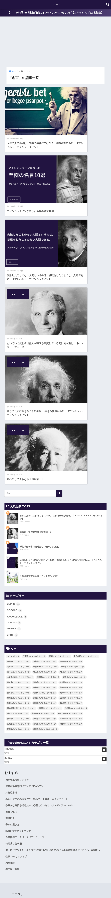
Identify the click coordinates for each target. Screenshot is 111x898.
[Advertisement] (55, 42)
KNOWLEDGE (17, 369)
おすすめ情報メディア (17, 533)
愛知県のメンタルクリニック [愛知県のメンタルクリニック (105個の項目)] (18, 451)
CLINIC (13, 356)
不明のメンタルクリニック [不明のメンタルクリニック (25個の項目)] (59, 409)
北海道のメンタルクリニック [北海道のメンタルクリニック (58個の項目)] (18, 420)
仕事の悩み (9, 502)
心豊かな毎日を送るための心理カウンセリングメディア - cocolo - (41, 558)
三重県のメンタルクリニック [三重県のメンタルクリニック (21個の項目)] (34, 409)
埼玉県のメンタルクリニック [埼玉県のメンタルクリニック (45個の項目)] (44, 425)
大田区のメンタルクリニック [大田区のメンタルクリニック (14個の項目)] (71, 425)
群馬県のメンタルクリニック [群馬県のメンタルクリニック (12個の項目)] (71, 472)
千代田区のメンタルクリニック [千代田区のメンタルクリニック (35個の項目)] (45, 420)
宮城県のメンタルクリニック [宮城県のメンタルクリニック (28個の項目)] (18, 435)
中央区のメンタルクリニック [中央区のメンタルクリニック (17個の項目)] (18, 415)
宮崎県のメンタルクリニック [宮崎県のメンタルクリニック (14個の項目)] (44, 435)
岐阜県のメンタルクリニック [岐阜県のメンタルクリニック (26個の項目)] (71, 435)
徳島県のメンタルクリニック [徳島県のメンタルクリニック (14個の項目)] (18, 446)
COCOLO (14, 363)
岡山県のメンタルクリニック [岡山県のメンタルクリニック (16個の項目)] (18, 441)
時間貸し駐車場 (14, 597)
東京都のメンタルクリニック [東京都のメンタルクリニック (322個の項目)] (44, 456)
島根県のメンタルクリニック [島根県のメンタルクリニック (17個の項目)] (44, 441)
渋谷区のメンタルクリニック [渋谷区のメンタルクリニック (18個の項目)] (76, 461)
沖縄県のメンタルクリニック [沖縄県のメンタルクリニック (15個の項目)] (49, 461)
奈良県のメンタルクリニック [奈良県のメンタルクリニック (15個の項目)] (74, 430)
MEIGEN (14, 381)
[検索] (59, 246)
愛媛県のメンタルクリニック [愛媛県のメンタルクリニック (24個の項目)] (71, 446)
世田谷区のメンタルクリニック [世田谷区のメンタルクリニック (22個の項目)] (86, 409)
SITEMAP (90, 890)
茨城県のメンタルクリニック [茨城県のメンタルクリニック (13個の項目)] (18, 477)
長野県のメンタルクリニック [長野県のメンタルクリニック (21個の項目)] (71, 477)
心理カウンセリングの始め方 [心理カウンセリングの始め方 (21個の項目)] (44, 446)
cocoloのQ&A (77, 890)
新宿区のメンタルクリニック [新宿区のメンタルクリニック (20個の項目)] (44, 451)
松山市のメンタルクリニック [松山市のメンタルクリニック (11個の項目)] (71, 456)
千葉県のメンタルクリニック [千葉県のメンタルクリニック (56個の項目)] (72, 420)
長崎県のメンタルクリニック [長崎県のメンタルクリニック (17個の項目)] (44, 477)
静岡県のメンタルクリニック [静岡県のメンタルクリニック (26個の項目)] (18, 482)
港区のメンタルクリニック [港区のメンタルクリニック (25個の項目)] (17, 467)
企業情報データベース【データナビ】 (26, 591)
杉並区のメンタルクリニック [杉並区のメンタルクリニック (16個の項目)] (18, 456)
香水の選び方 (12, 578)
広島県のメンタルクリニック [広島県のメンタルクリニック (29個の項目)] (71, 441)
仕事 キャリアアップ (16, 615)
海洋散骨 (10, 571)
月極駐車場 (11, 546)
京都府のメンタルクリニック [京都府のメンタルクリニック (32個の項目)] (44, 415)
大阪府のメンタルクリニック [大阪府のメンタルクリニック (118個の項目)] (48, 430)
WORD (15, 375)
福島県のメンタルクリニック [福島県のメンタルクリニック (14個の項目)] (44, 472)
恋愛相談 (10, 621)
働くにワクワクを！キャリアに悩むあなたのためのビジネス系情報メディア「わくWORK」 (50, 606)
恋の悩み (8, 511)
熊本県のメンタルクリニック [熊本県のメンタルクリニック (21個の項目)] (43, 467)
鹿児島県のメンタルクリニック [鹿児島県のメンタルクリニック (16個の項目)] (45, 482)
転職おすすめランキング (19, 584)
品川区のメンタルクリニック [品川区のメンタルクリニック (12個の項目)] (18, 425)
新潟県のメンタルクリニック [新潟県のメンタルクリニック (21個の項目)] (71, 451)
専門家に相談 (12, 628)
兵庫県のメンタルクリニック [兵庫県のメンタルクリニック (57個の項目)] (71, 415)
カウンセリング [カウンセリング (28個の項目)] (13, 409)
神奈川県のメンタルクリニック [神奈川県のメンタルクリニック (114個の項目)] (70, 467)
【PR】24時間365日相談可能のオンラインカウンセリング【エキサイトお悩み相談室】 (55, 12)
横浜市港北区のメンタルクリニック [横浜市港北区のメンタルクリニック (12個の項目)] (21, 461)
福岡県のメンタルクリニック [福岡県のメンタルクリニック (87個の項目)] (18, 472)
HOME (55, 884)
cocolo (56, 4)
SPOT (12, 388)
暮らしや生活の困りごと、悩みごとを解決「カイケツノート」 (39, 552)
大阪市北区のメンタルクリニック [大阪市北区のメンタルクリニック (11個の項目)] (20, 430)
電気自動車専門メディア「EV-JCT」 (25, 539)
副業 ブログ (11, 565)
